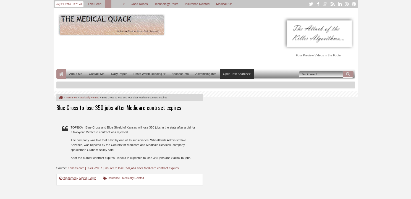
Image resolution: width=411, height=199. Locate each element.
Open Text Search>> (237, 73)
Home (61, 74)
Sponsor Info (180, 73)
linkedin (339, 4)
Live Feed (94, 4)
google (325, 4)
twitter (311, 4)
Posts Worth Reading (147, 73)
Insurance (114, 178)
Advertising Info (205, 73)
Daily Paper (119, 73)
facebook (318, 4)
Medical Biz (224, 4)
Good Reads (139, 4)
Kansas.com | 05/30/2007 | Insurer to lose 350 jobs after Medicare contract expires (123, 168)
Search (348, 74)
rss (332, 4)
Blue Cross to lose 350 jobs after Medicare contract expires (118, 107)
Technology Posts (166, 4)
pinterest (354, 4)
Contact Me (96, 73)
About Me (75, 73)
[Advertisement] (157, 52)
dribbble (346, 4)
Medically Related (133, 178)
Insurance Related (197, 4)
